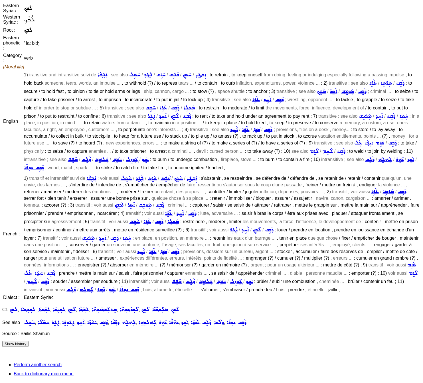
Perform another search (38, 364)
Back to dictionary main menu (44, 373)
